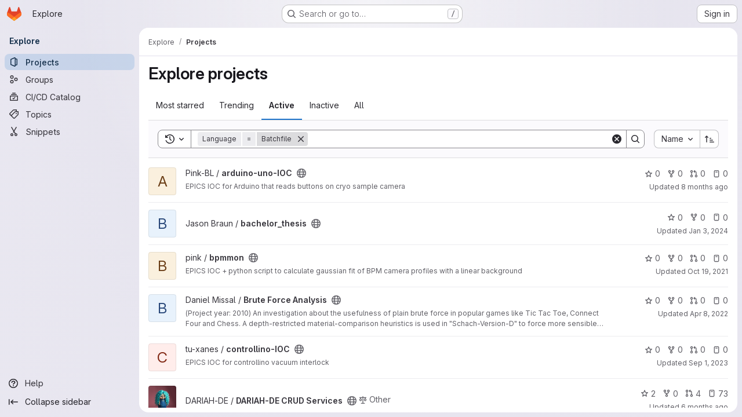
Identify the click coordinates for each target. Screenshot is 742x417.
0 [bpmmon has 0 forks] (675, 258)
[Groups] (69, 79)
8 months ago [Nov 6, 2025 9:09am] (704, 186)
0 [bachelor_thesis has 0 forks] (697, 217)
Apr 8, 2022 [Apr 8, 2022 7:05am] (709, 313)
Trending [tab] (236, 105)
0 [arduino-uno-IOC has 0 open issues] (720, 173)
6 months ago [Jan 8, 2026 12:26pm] (704, 407)
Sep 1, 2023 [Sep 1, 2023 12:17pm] (708, 363)
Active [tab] (281, 105)
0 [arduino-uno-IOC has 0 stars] (652, 173)
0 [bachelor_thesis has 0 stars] (675, 217)
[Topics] (69, 114)
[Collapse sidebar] (69, 402)
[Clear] (617, 139)
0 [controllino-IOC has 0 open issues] (720, 349)
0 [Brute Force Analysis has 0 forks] (675, 300)
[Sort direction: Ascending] (709, 139)
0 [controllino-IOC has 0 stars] (652, 349)
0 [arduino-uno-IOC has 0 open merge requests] (697, 173)
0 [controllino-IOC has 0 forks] (675, 349)
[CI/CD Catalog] (69, 97)
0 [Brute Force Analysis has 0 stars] (652, 300)
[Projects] (69, 62)
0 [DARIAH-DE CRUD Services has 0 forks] (670, 393)
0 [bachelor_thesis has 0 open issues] (720, 217)
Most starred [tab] (180, 105)
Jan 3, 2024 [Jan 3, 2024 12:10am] (708, 230)
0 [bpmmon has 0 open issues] (720, 258)
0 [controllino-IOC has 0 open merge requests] (697, 349)
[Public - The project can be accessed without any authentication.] (301, 173)
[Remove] (301, 139)
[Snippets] (69, 131)
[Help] (69, 383)
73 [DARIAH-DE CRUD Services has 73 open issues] (718, 393)
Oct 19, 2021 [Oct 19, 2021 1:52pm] (708, 271)
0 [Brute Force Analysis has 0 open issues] (720, 300)
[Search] (459, 139)
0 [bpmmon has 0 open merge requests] (697, 258)
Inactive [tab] (324, 105)
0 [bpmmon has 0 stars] (652, 258)
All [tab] (359, 105)
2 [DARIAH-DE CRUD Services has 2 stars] (648, 393)
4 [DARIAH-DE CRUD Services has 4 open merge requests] (693, 393)
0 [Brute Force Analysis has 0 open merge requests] (697, 300)
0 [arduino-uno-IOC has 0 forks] (675, 173)
